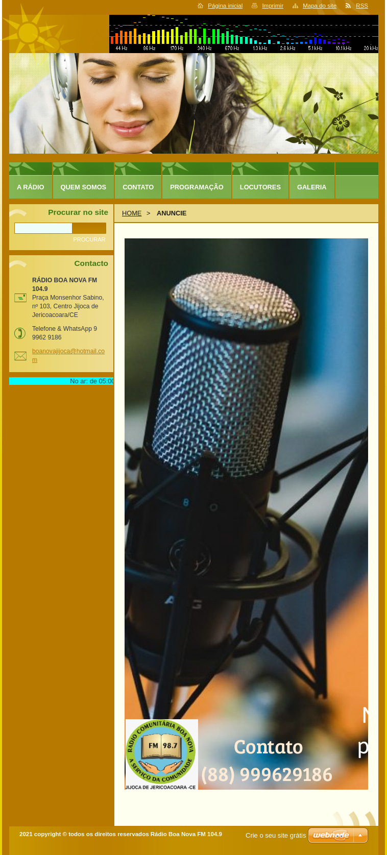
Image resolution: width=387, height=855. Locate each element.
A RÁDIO (30, 187)
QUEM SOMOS (84, 187)
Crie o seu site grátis (276, 835)
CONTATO (138, 187)
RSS (362, 6)
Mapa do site (319, 6)
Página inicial (225, 6)
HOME (131, 213)
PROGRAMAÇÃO (197, 187)
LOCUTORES (260, 187)
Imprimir (272, 6)
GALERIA (312, 187)
